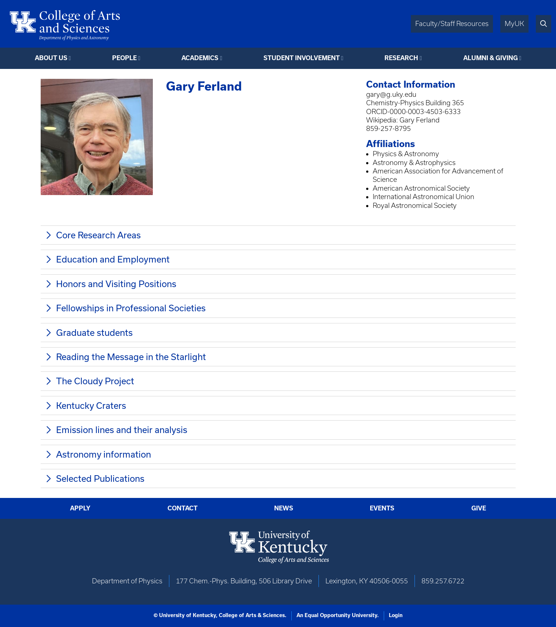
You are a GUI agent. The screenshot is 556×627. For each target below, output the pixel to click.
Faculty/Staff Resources (452, 23)
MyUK (514, 23)
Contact (182, 508)
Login (395, 615)
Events (382, 508)
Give (478, 508)
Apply (80, 508)
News (283, 508)
